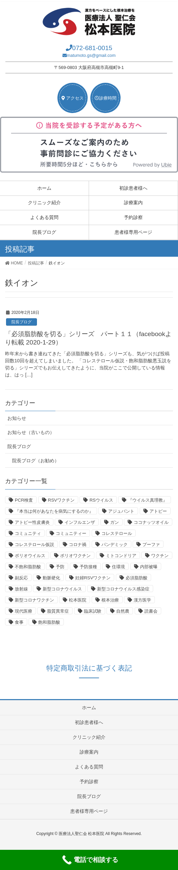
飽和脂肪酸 (49, 622)
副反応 (21, 577)
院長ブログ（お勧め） (35, 460)
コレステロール (116, 533)
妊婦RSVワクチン (92, 577)
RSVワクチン (61, 500)
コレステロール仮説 (34, 544)
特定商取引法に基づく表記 (89, 668)
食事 (19, 622)
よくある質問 (44, 217)
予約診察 (133, 217)
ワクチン (160, 555)
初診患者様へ (133, 188)
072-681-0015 (92, 47)
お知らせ (16, 418)
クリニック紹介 (44, 202)
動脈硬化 (51, 577)
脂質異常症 (58, 611)
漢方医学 (142, 600)
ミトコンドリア (121, 555)
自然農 (122, 611)
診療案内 (133, 202)
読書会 (151, 611)
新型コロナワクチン (34, 600)
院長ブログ (44, 232)
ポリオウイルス (30, 555)
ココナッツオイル (151, 522)
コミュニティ (28, 533)
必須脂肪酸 (136, 577)
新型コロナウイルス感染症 (123, 588)
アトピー (158, 511)
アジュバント (121, 511)
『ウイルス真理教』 (147, 500)
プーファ (151, 544)
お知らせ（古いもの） (30, 432)
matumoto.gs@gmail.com (91, 55)
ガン (114, 522)
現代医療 (23, 611)
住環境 (118, 566)
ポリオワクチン (75, 555)
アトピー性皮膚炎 (32, 522)
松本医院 (77, 600)
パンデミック (114, 544)
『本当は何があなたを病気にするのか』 (54, 511)
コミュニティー (71, 533)
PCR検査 (24, 500)
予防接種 (88, 566)
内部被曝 (149, 566)
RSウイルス (101, 500)
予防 (60, 566)
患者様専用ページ (133, 232)
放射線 (21, 588)
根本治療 (110, 600)
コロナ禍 (77, 544)
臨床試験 (92, 611)
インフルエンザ (79, 522)
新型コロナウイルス (62, 588)
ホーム (44, 188)
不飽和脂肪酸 (28, 566)
